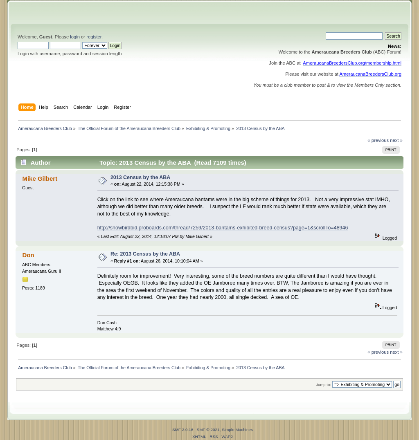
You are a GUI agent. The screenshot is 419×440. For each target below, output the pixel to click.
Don (28, 254)
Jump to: (323, 384)
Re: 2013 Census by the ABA (145, 254)
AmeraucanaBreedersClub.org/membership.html (352, 63)
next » (396, 140)
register (93, 36)
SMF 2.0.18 (183, 429)
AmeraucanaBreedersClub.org (370, 74)
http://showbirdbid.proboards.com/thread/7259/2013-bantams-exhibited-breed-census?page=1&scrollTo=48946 (222, 228)
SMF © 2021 (208, 429)
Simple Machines (237, 429)
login (75, 36)
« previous (378, 140)
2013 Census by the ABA (140, 177)
